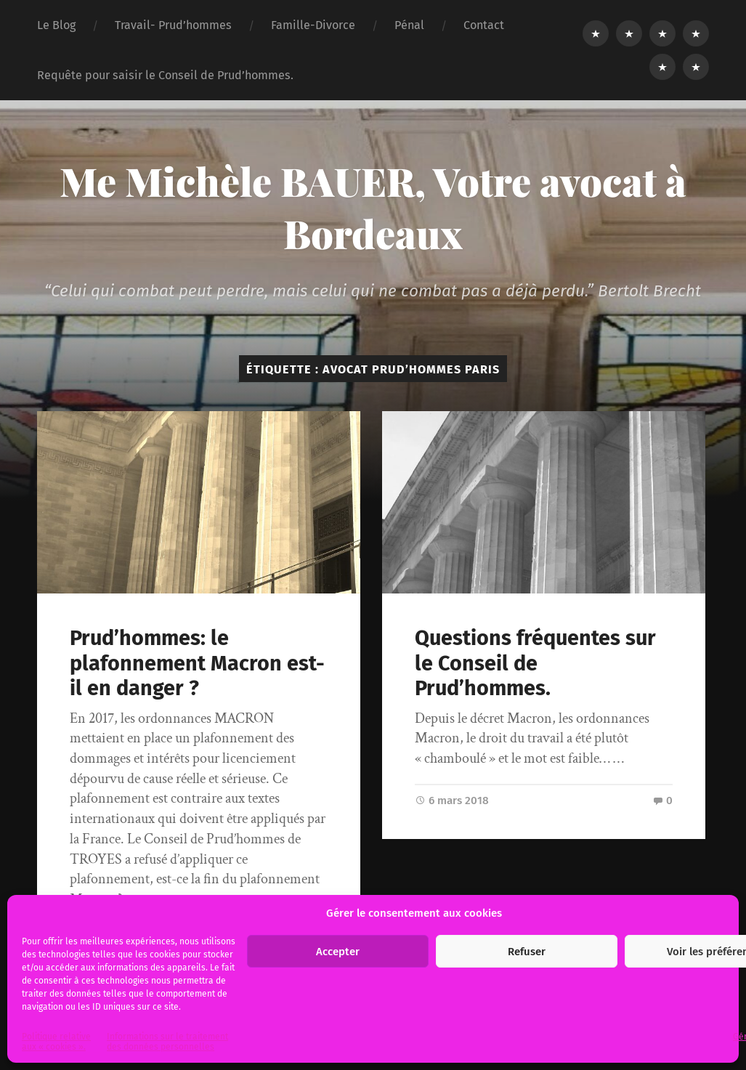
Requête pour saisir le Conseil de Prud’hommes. (165, 75)
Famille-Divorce (313, 25)
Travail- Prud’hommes (173, 25)
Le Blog (56, 25)
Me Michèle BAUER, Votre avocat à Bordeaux (373, 207)
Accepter (338, 951)
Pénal (409, 25)
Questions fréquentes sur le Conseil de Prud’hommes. (535, 663)
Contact (483, 25)
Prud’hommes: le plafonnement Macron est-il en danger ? (197, 663)
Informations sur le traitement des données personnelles (167, 1042)
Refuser (527, 951)
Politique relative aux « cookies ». (56, 1042)
